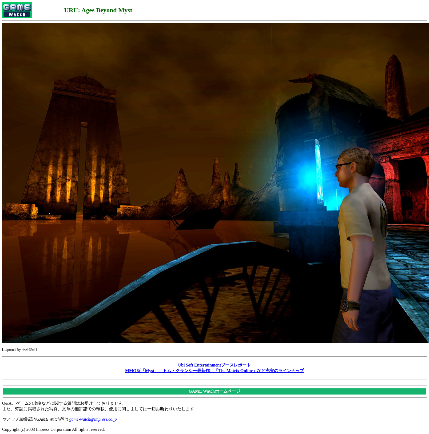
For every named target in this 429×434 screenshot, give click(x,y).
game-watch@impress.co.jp (93, 419)
